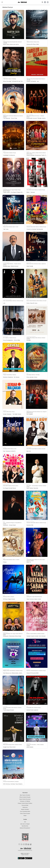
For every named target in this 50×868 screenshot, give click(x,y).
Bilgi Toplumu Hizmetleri (25, 795)
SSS (25, 821)
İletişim (25, 815)
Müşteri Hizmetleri (25, 809)
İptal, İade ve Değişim (25, 823)
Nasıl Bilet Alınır (25, 825)
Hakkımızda (25, 807)
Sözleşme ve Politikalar (25, 801)
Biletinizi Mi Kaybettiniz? (25, 828)
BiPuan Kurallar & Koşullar (25, 797)
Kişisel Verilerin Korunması (25, 799)
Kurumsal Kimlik (25, 805)
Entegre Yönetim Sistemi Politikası (25, 803)
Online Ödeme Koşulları (25, 813)
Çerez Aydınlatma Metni (25, 811)
